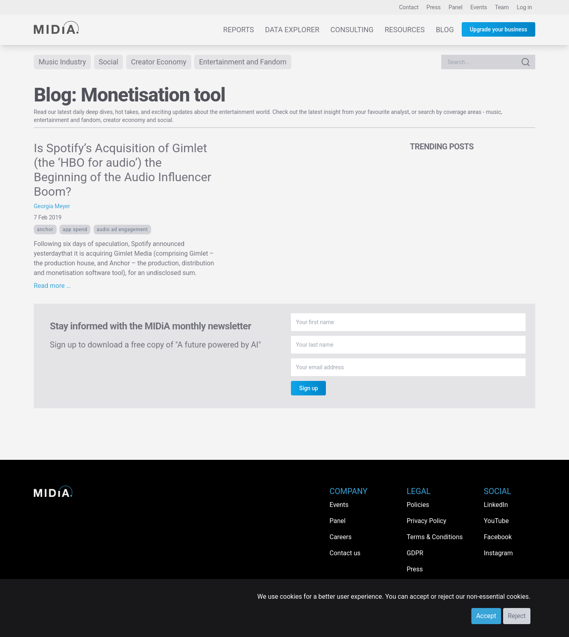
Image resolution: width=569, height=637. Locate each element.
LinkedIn (496, 505)
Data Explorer (292, 29)
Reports (238, 29)
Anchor (45, 229)
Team (502, 7)
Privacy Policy (426, 521)
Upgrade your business (498, 29)
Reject (517, 616)
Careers (341, 537)
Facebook (498, 537)
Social (109, 62)
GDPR (415, 553)
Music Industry (62, 62)
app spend (75, 229)
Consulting (351, 29)
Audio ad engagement (122, 229)
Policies (418, 505)
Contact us (345, 553)
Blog (445, 29)
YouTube (496, 521)
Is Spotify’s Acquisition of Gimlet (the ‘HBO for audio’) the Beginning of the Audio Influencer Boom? (122, 170)
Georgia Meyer (52, 206)
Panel (455, 7)
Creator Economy (158, 62)
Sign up (308, 388)
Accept (486, 616)
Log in (524, 7)
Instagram (498, 553)
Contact (409, 7)
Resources (405, 29)
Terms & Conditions (435, 537)
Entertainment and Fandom (243, 62)
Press (433, 7)
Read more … (52, 286)
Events (479, 7)
